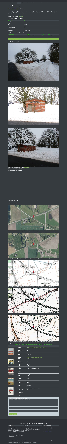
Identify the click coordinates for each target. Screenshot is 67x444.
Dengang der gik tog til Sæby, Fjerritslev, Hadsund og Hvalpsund (36, 347)
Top (51, 440)
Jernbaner (14, 2)
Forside (10, 2)
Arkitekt (33, 2)
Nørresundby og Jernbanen (31, 386)
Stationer (19, 2)
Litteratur (42, 2)
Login (47, 2)
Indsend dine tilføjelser (13, 414)
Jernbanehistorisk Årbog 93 (31, 367)
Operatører (24, 2)
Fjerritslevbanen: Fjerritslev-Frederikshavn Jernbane (34, 357)
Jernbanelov (38, 2)
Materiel (28, 2)
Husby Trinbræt (21, 16)
